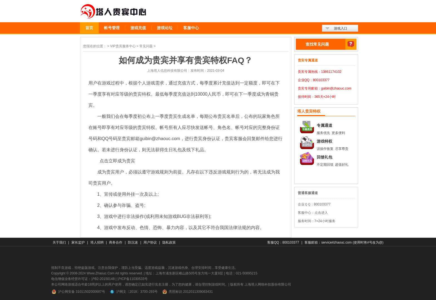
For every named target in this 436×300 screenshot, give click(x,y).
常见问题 (146, 46)
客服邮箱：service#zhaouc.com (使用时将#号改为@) (343, 242)
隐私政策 (169, 242)
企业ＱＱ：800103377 (314, 204)
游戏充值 (138, 28)
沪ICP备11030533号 (132, 279)
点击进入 (321, 213)
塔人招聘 (97, 242)
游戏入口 (340, 28)
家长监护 (78, 242)
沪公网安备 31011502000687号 (78, 291)
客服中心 (191, 28)
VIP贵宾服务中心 (122, 46)
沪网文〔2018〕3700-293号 (133, 291)
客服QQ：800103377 (283, 242)
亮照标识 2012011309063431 (187, 291)
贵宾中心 (113, 11)
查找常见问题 (317, 44)
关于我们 (59, 242)
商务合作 (115, 242)
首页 (89, 28)
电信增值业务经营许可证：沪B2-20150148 (83, 279)
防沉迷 (133, 242)
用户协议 (150, 242)
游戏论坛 (164, 28)
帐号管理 (112, 28)
